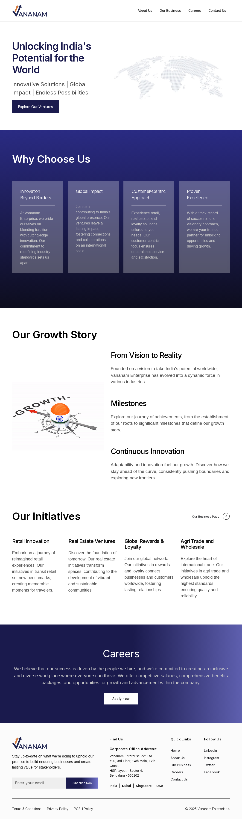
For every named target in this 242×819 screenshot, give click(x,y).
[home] (29, 11)
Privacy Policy (57, 809)
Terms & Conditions (26, 809)
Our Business (170, 10)
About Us (145, 10)
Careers (194, 10)
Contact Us (217, 10)
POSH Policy (83, 809)
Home (175, 750)
